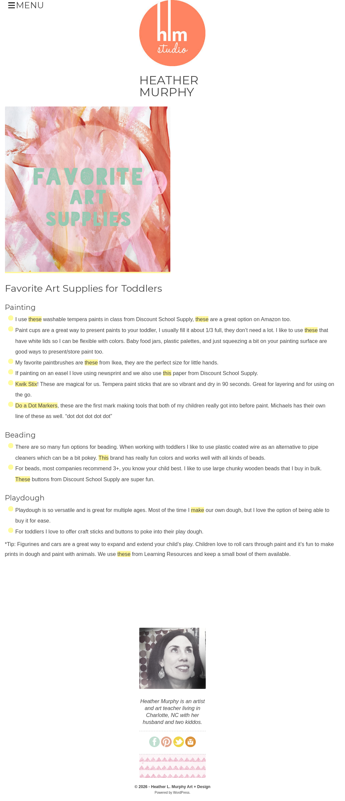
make (197, 510)
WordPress (181, 792)
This (104, 458)
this (167, 373)
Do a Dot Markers (36, 405)
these (35, 319)
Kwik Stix (26, 384)
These (22, 479)
